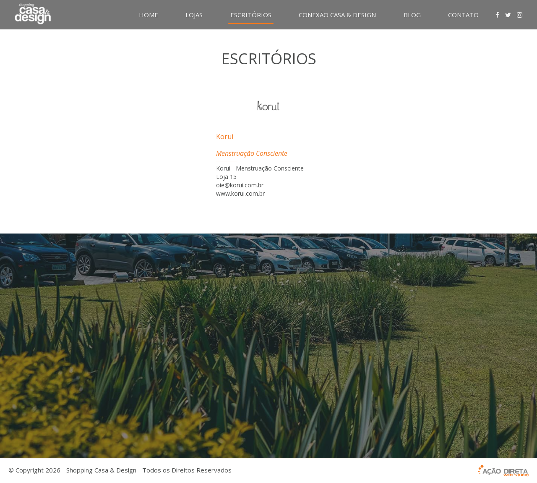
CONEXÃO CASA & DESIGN (337, 14)
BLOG (412, 14)
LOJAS (194, 14)
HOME (148, 14)
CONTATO (463, 14)
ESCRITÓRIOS (250, 14)
